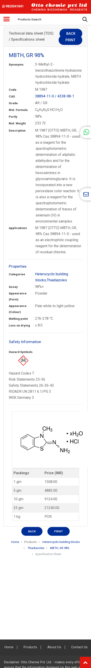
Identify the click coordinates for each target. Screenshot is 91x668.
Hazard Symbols (21, 352)
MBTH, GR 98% (59, 548)
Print (70, 40)
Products (30, 542)
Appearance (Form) (18, 296)
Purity (13, 116)
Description (17, 130)
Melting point (18, 318)
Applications (18, 228)
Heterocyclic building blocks (61, 542)
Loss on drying (19, 325)
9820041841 (13, 6)
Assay (13, 287)
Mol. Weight (17, 123)
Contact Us (79, 647)
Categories (17, 274)
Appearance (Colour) (18, 309)
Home (15, 542)
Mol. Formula (18, 110)
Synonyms (16, 64)
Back (70, 33)
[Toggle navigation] (6, 19)
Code (12, 89)
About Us (54, 647)
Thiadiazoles (57, 280)
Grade (13, 103)
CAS (12, 96)
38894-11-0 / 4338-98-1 (54, 96)
